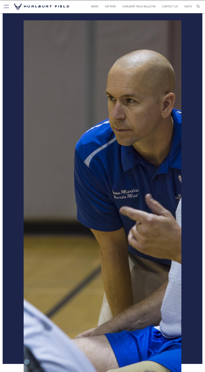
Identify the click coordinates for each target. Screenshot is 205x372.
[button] (5, 6)
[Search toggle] (199, 7)
